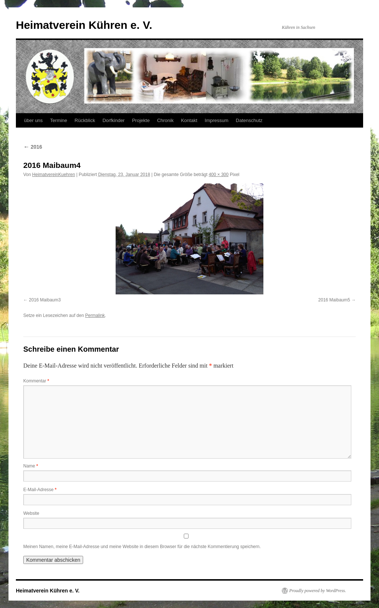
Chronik (165, 120)
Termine (58, 120)
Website (31, 513)
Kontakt (189, 120)
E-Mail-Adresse (40, 489)
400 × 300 (219, 174)
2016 (32, 147)
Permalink (95, 315)
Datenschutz (249, 120)
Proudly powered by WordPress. (317, 590)
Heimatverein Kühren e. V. (84, 25)
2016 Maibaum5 (334, 300)
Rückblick (85, 120)
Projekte (141, 120)
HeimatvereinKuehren (53, 174)
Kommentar (36, 381)
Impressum (216, 120)
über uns (33, 120)
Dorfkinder (113, 120)
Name (30, 466)
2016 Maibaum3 (45, 300)
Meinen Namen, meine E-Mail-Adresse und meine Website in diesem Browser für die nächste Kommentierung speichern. (142, 546)
